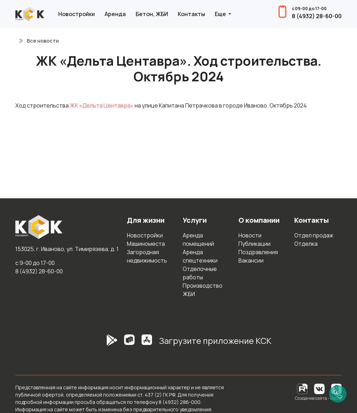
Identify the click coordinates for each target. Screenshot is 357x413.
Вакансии (251, 260)
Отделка (306, 244)
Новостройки (76, 14)
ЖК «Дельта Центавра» (102, 105)
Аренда (115, 14)
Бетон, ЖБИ (152, 14)
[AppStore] (147, 343)
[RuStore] (129, 343)
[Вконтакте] (319, 388)
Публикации (254, 244)
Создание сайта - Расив (318, 398)
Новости (249, 235)
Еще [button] (221, 14)
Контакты (191, 14)
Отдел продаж (313, 235)
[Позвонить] (338, 394)
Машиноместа (146, 244)
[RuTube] (303, 388)
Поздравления (258, 252)
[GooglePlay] (101, 343)
